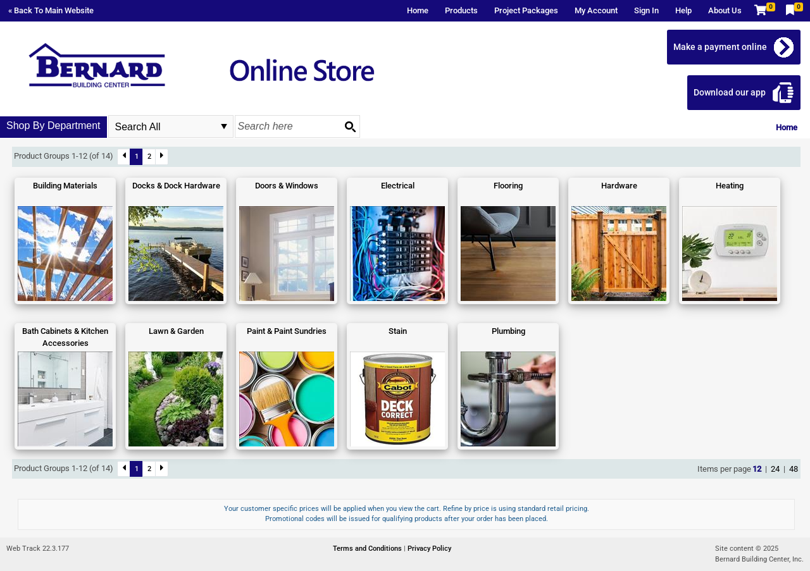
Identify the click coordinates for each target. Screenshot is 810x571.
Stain (398, 331)
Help (683, 10)
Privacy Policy (429, 548)
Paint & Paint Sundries (287, 331)
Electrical (397, 185)
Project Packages (526, 10)
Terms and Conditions (368, 548)
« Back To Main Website (51, 10)
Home (417, 10)
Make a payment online (720, 47)
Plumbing (508, 331)
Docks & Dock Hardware (176, 185)
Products (461, 10)
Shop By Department (53, 125)
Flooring (508, 185)
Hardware (619, 185)
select (224, 126)
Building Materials (65, 185)
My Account (596, 10)
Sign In (646, 10)
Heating (730, 185)
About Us (725, 10)
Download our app (730, 92)
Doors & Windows (286, 185)
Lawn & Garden (176, 331)
